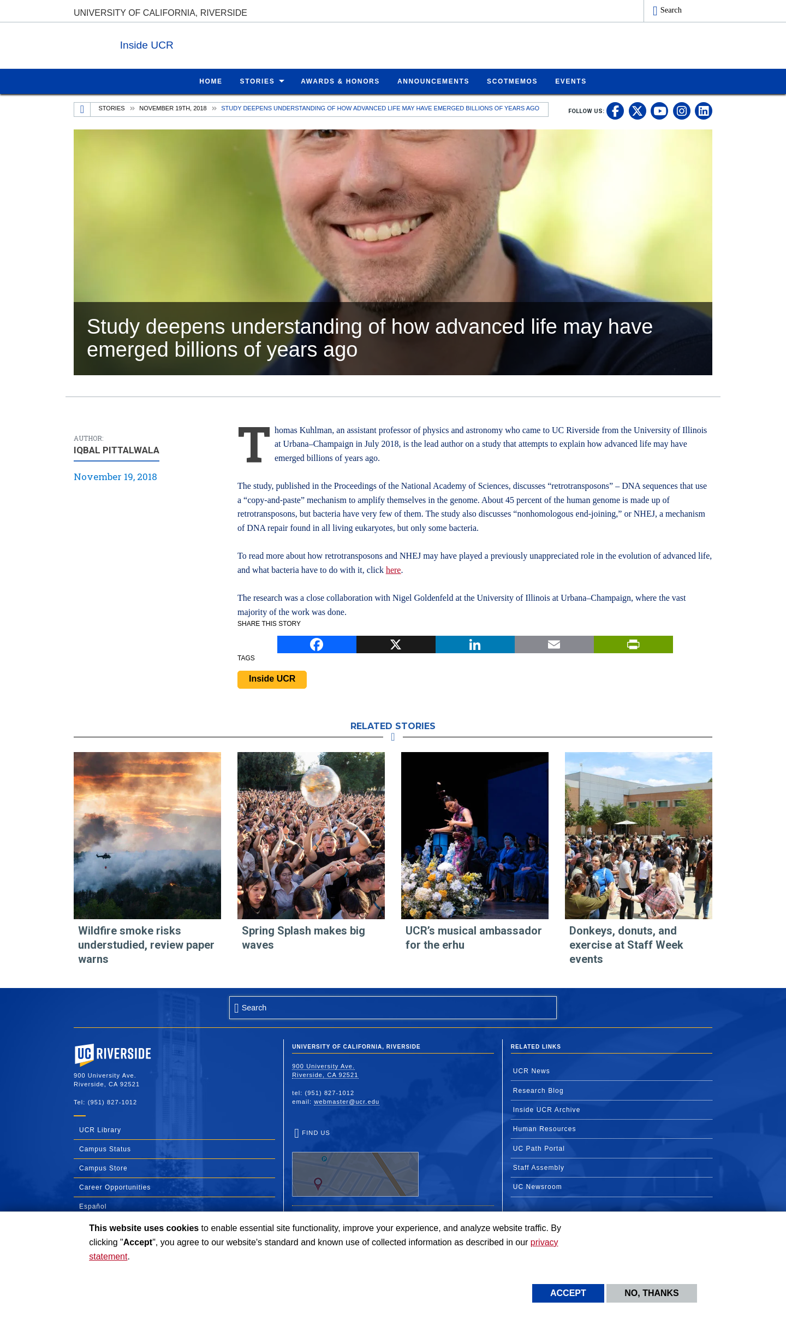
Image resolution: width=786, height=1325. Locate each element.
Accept (568, 1293)
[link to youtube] (659, 110)
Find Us (355, 1163)
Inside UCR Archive (547, 1109)
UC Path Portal (539, 1148)
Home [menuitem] (210, 81)
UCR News (531, 1070)
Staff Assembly (539, 1167)
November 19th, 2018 (173, 107)
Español (92, 1206)
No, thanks (651, 1293)
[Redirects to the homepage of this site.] (82, 109)
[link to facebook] (615, 110)
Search (671, 9)
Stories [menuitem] (257, 81)
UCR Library (100, 1129)
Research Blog (538, 1090)
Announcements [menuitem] (433, 81)
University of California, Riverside (160, 12)
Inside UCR (207, 43)
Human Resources (544, 1128)
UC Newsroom (537, 1186)
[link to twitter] (637, 110)
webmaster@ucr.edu (346, 1101)
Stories (112, 107)
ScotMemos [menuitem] (512, 81)
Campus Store (103, 1168)
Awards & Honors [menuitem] (340, 81)
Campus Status (105, 1148)
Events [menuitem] (571, 81)
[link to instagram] (681, 110)
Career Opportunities (115, 1187)
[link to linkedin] (703, 110)
